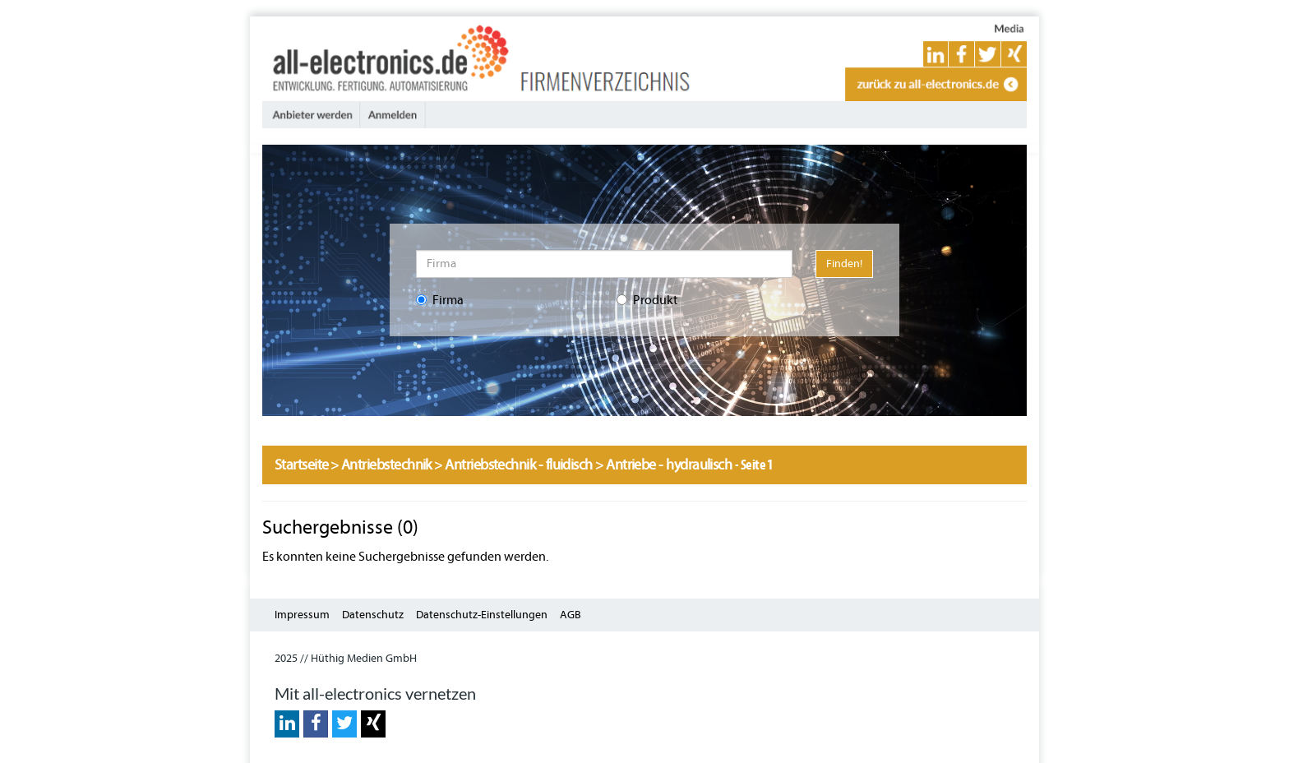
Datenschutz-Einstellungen (481, 615)
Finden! (844, 264)
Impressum (302, 615)
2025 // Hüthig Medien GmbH (346, 658)
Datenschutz (373, 615)
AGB (570, 615)
